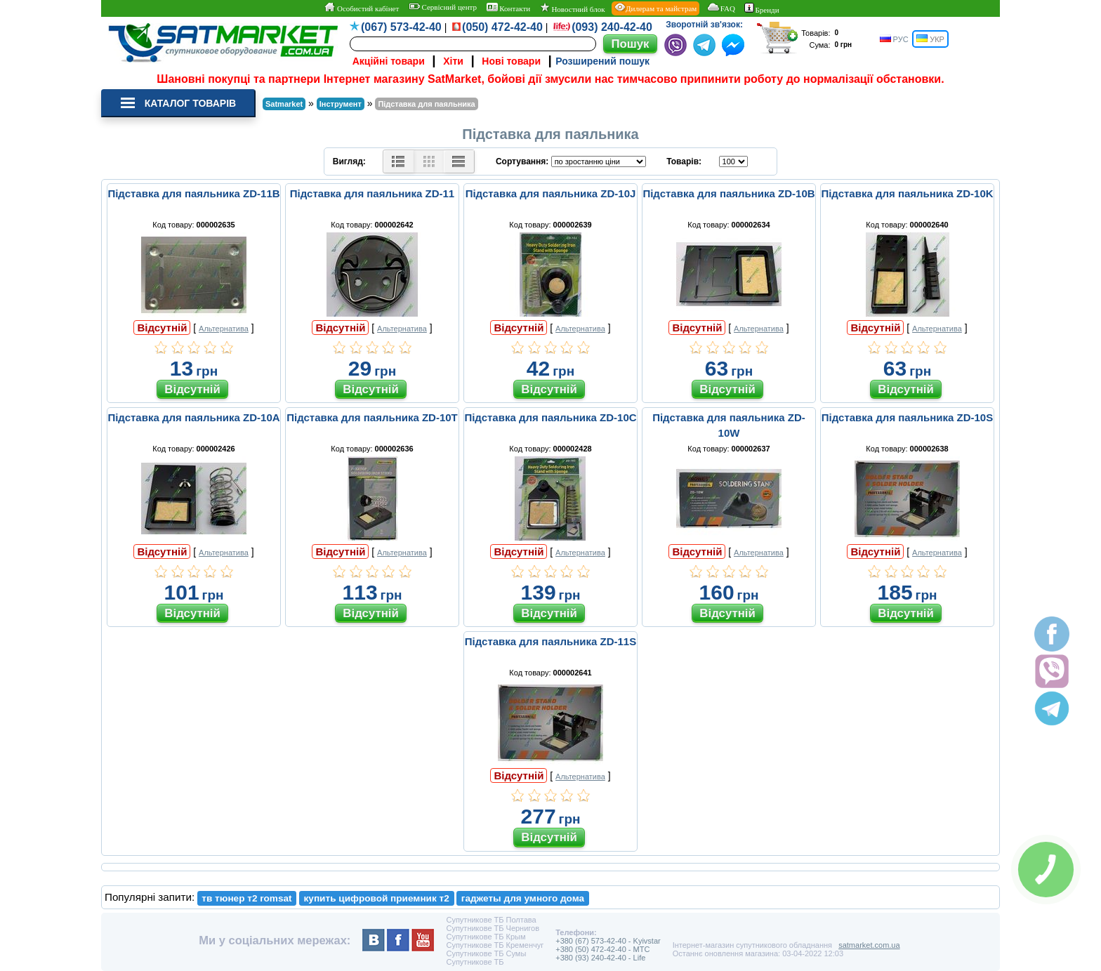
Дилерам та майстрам (655, 8)
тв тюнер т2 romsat (246, 898)
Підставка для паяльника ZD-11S (550, 641)
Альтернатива (224, 328)
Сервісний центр (443, 7)
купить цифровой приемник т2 (376, 898)
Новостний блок (572, 8)
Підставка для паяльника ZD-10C (550, 417)
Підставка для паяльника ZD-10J (551, 193)
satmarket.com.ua (868, 945)
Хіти (453, 61)
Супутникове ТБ (474, 962)
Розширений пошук (602, 61)
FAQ (720, 8)
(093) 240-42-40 (612, 27)
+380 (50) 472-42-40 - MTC (602, 949)
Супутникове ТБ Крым (485, 936)
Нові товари (511, 61)
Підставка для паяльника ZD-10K (907, 193)
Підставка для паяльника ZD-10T (372, 417)
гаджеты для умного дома (522, 898)
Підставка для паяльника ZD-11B (193, 193)
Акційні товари (388, 61)
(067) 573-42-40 (401, 27)
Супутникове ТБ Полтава (491, 920)
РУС (894, 39)
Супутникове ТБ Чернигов (492, 928)
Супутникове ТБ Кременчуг (494, 945)
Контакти (509, 8)
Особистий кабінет (361, 8)
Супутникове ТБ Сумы (486, 953)
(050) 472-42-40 (502, 27)
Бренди (761, 8)
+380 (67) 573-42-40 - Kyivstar (608, 941)
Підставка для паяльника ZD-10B (728, 193)
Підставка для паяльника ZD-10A (193, 417)
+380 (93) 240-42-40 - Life (600, 957)
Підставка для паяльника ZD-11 (372, 193)
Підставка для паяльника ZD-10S (907, 417)
